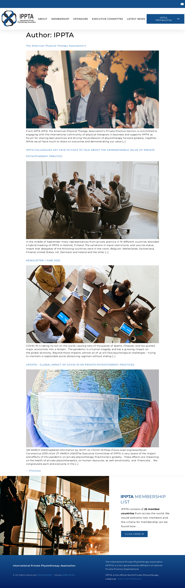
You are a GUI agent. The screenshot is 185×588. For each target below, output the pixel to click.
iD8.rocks (68, 574)
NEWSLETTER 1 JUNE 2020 (43, 260)
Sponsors (80, 18)
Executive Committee (107, 18)
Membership (60, 18)
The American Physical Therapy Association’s (56, 45)
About (42, 18)
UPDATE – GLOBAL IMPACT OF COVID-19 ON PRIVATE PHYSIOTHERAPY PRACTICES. (80, 364)
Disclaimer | (46, 574)
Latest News (136, 18)
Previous (33, 470)
